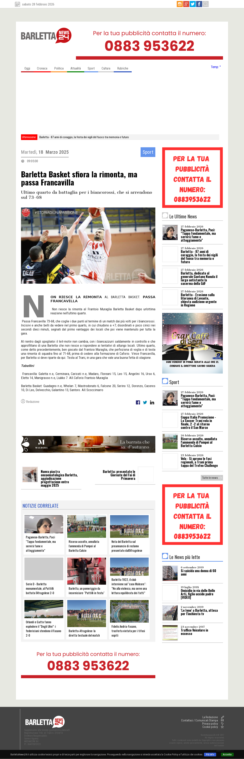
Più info (210, 754)
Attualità (77, 67)
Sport (93, 67)
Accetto (227, 754)
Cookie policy (210, 726)
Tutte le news (210, 478)
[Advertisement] (122, 104)
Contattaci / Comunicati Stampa (199, 720)
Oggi (29, 67)
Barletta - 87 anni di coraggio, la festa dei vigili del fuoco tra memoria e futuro (84, 137)
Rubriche (124, 67)
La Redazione (210, 717)
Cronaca (44, 67)
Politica (60, 67)
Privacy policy (210, 723)
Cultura (108, 67)
